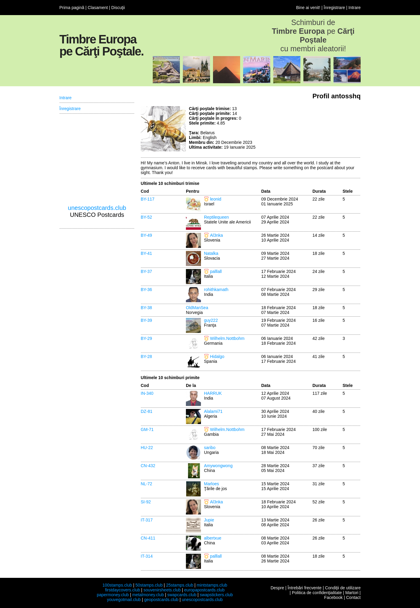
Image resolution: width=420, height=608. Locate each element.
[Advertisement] (315, 128)
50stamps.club (148, 585)
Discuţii (118, 7)
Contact (353, 597)
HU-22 (147, 447)
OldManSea (197, 307)
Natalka (211, 253)
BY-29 (146, 338)
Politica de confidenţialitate (317, 592)
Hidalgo (217, 356)
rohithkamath (216, 289)
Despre (277, 587)
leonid (215, 199)
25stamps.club (179, 585)
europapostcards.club (204, 589)
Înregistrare (334, 7)
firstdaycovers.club (122, 589)
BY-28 (146, 356)
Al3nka (216, 235)
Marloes (211, 483)
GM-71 (147, 429)
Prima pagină (71, 7)
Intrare (355, 7)
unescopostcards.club (97, 207)
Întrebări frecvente (304, 587)
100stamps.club (117, 585)
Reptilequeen (216, 217)
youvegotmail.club (124, 599)
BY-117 (147, 199)
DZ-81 (146, 411)
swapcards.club (181, 594)
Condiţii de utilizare (343, 587)
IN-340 (147, 393)
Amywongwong (218, 465)
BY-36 (146, 289)
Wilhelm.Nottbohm (227, 338)
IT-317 (147, 520)
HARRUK (213, 393)
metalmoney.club (148, 594)
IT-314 (147, 556)
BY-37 (146, 271)
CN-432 (148, 465)
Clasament (98, 7)
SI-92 (146, 501)
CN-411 (148, 538)
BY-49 (146, 235)
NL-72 (146, 483)
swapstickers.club (216, 594)
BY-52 (146, 217)
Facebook (333, 597)
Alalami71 (213, 411)
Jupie (209, 520)
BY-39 (146, 320)
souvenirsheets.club (162, 589)
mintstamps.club (212, 585)
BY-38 (146, 307)
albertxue (212, 538)
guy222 (211, 320)
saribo (209, 447)
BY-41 (146, 253)
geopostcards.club (161, 599)
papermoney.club (113, 594)
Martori (352, 592)
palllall (216, 271)
